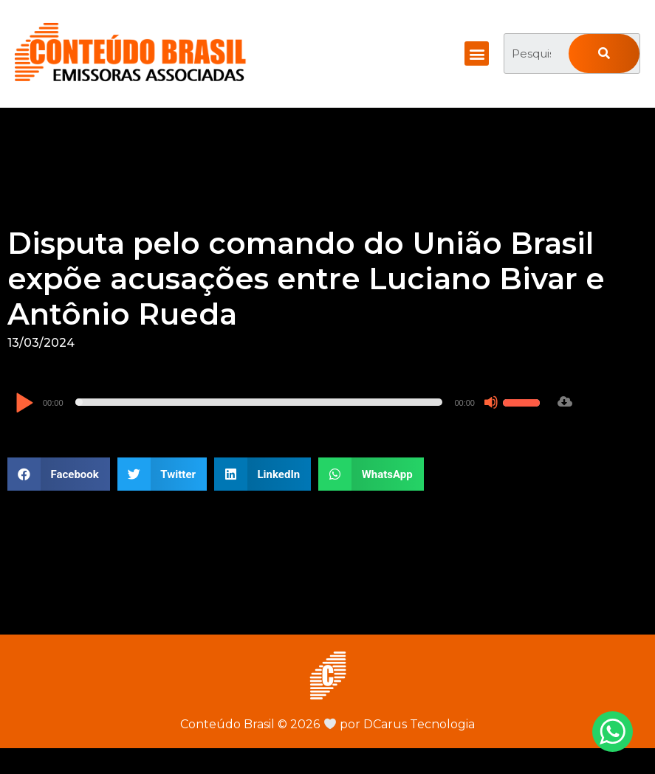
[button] (476, 53)
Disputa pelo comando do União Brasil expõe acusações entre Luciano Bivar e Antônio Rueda (306, 278)
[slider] (259, 402)
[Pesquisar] (604, 53)
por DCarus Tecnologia (399, 724)
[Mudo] (491, 402)
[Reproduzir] (24, 404)
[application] (279, 402)
